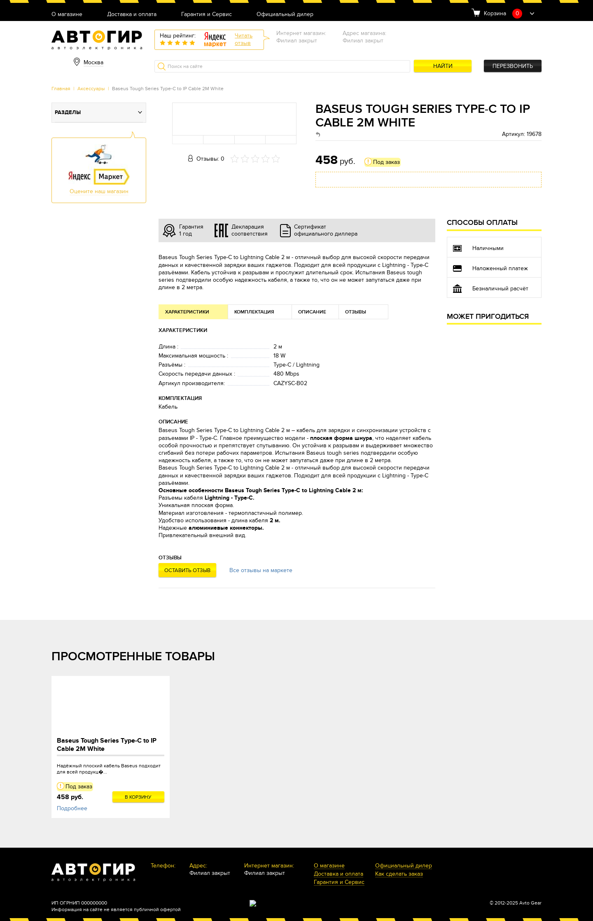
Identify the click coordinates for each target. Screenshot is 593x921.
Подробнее (72, 808)
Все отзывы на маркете (260, 570)
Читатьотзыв (243, 39)
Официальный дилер (285, 15)
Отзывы (355, 312)
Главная (60, 88)
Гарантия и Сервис (206, 15)
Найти (443, 66)
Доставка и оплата (131, 15)
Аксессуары (91, 88)
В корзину (138, 797)
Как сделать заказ (399, 874)
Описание (312, 312)
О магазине (66, 15)
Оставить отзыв (187, 570)
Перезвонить (513, 66)
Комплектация (254, 312)
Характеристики (187, 312)
